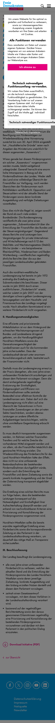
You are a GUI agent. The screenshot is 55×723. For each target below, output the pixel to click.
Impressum (34, 132)
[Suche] (42, 5)
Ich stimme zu (27, 67)
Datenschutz (21, 132)
